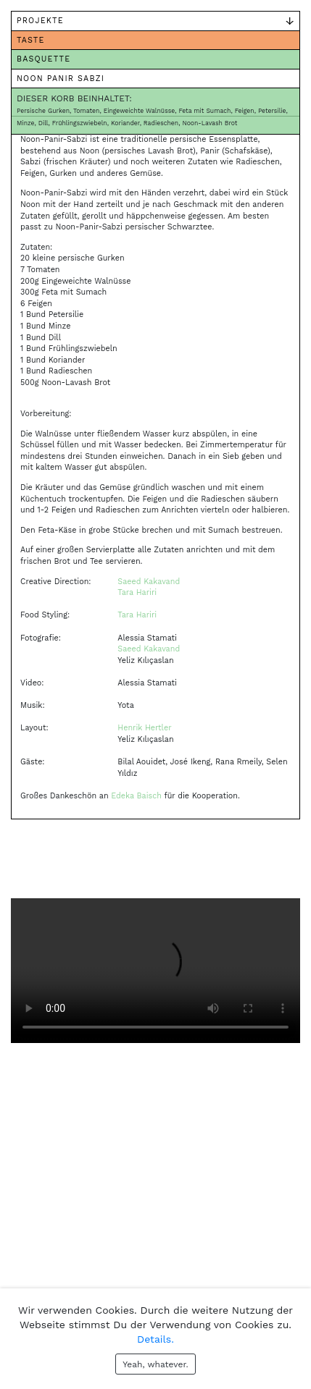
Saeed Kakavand (148, 581)
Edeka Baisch (136, 796)
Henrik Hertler (144, 728)
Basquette (43, 59)
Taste (31, 40)
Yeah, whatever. (155, 1364)
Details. (155, 1339)
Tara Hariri (137, 592)
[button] (32, 847)
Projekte (40, 20)
